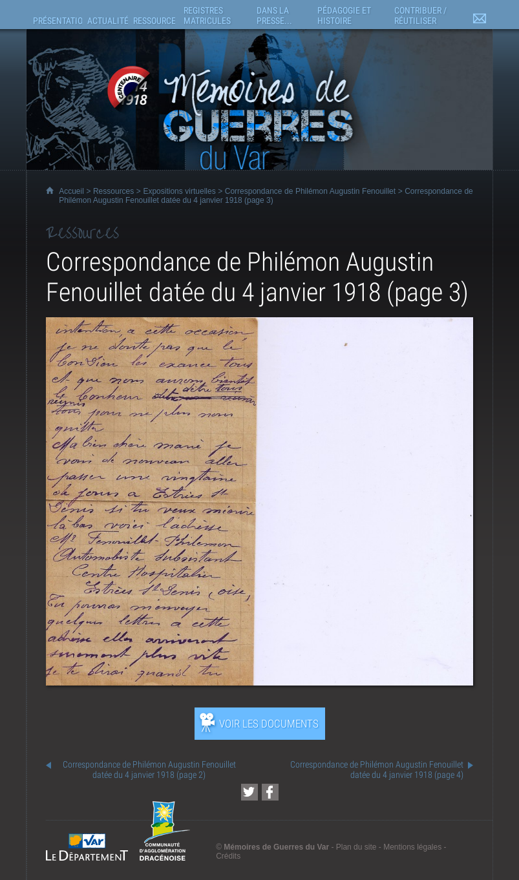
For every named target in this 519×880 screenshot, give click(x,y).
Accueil (71, 191)
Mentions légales (412, 847)
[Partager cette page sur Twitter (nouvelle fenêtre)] (249, 792)
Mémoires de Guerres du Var (276, 847)
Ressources (113, 191)
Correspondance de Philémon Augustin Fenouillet (310, 191)
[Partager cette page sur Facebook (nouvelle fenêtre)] (270, 792)
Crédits (228, 856)
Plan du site (356, 847)
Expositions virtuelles (179, 191)
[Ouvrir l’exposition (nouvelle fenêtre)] (259, 682)
